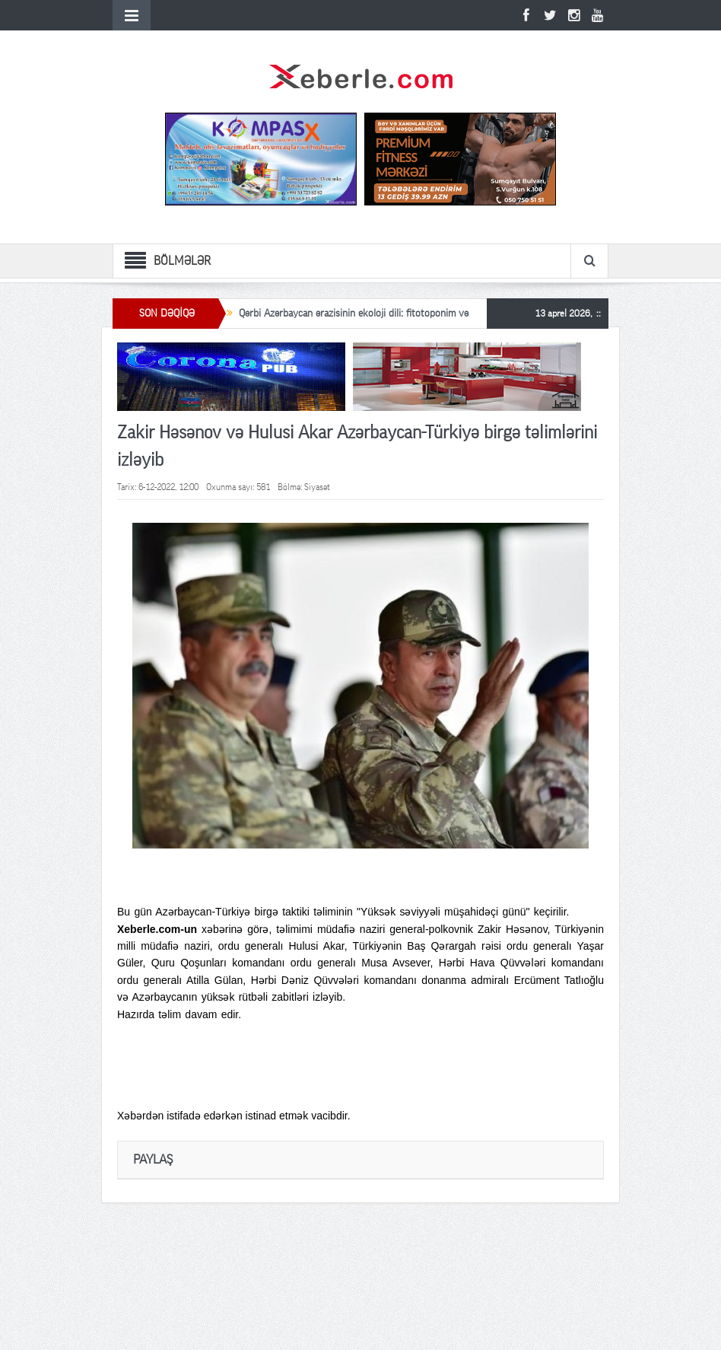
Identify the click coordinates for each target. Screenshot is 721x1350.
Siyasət (317, 487)
